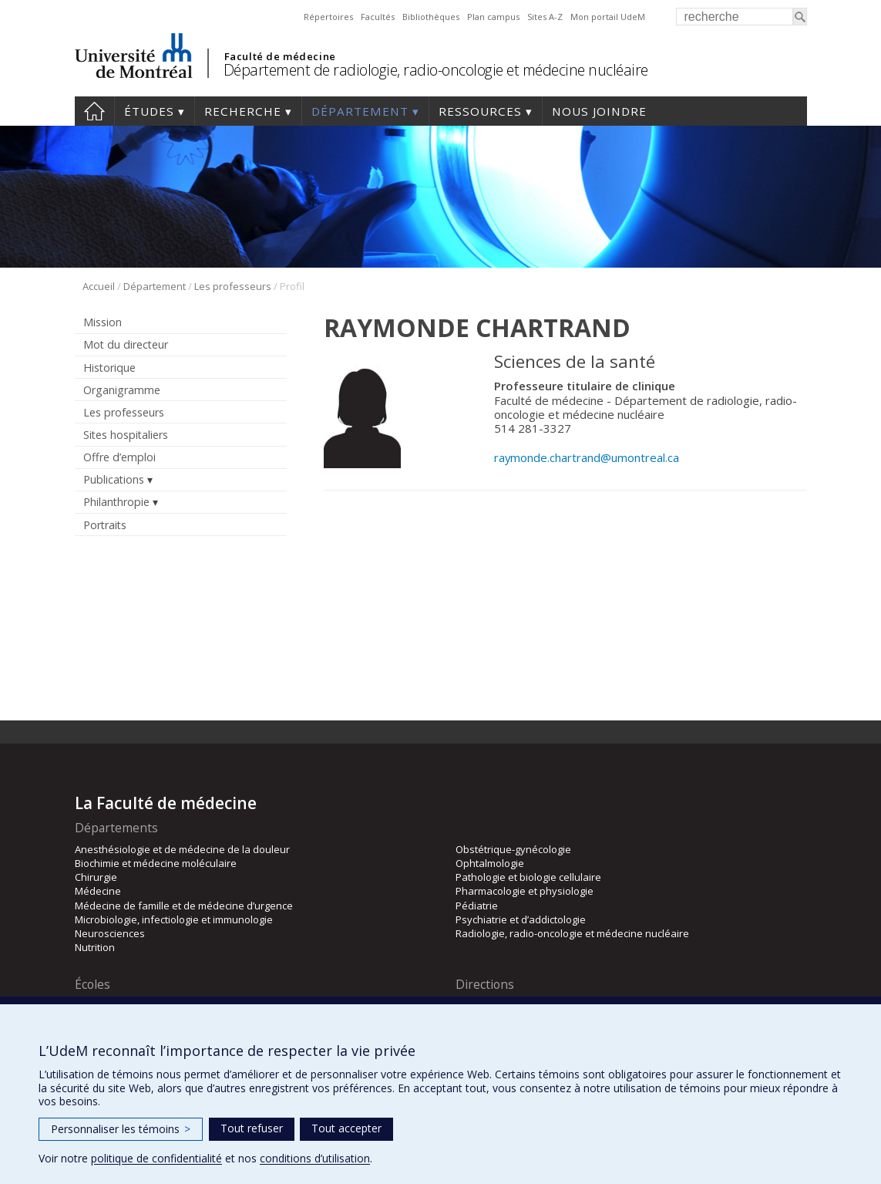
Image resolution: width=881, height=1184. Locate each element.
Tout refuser (251, 1128)
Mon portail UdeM (607, 16)
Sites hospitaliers (125, 434)
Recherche (242, 111)
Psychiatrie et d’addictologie (521, 919)
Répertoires (328, 16)
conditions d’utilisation (315, 1158)
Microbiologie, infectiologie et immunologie (174, 919)
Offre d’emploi (119, 457)
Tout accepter (346, 1128)
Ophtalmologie (490, 863)
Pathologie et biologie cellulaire (528, 877)
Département (360, 111)
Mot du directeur (125, 344)
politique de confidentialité (156, 1158)
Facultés (378, 16)
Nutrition (95, 947)
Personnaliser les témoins (120, 1129)
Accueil (94, 111)
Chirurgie (96, 877)
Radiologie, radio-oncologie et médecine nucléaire (572, 933)
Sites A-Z (545, 16)
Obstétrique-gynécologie (513, 849)
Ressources (480, 111)
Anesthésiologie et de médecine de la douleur (182, 849)
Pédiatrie (477, 905)
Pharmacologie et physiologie (524, 891)
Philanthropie (116, 501)
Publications (113, 479)
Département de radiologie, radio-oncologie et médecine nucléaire (436, 69)
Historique (109, 367)
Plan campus (493, 16)
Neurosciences (110, 933)
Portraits (104, 525)
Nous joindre (599, 111)
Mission (102, 322)
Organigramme (121, 390)
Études (149, 111)
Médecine (98, 891)
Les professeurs (232, 286)
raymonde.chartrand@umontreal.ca (586, 457)
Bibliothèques (430, 16)
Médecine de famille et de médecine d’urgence (184, 905)
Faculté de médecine (280, 56)
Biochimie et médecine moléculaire (156, 863)
